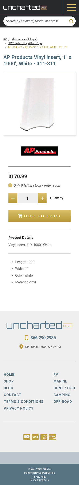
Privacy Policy (39, 477)
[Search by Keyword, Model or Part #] (35, 21)
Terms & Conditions (39, 480)
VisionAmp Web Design (43, 473)
